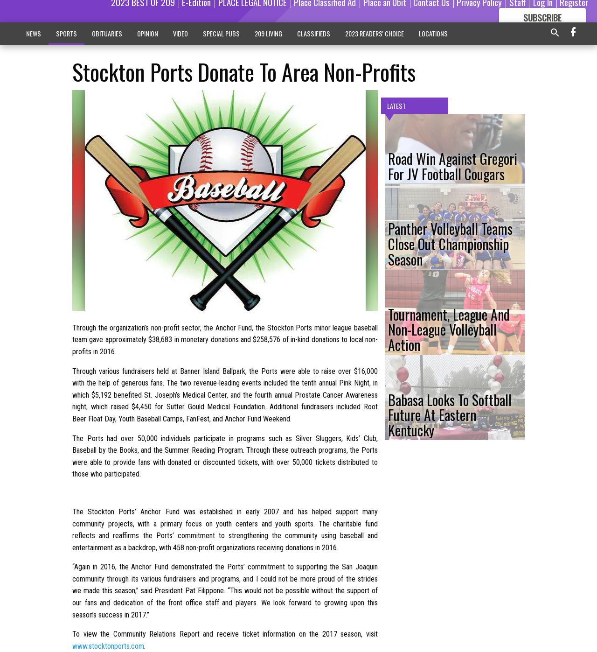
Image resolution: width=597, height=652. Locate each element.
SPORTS (66, 33)
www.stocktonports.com (108, 646)
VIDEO (180, 33)
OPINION (147, 33)
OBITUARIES (107, 33)
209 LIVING (268, 33)
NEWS (33, 33)
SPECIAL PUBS (221, 33)
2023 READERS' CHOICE (374, 33)
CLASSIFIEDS (313, 33)
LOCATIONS (433, 33)
